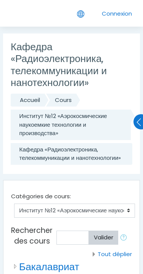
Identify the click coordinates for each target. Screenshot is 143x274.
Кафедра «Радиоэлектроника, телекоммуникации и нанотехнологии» (70, 153)
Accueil (30, 100)
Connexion (117, 14)
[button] (125, 237)
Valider (103, 237)
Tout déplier (115, 254)
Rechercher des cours (32, 236)
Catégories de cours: (41, 196)
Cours (63, 100)
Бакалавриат (49, 267)
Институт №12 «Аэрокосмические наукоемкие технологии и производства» (63, 124)
